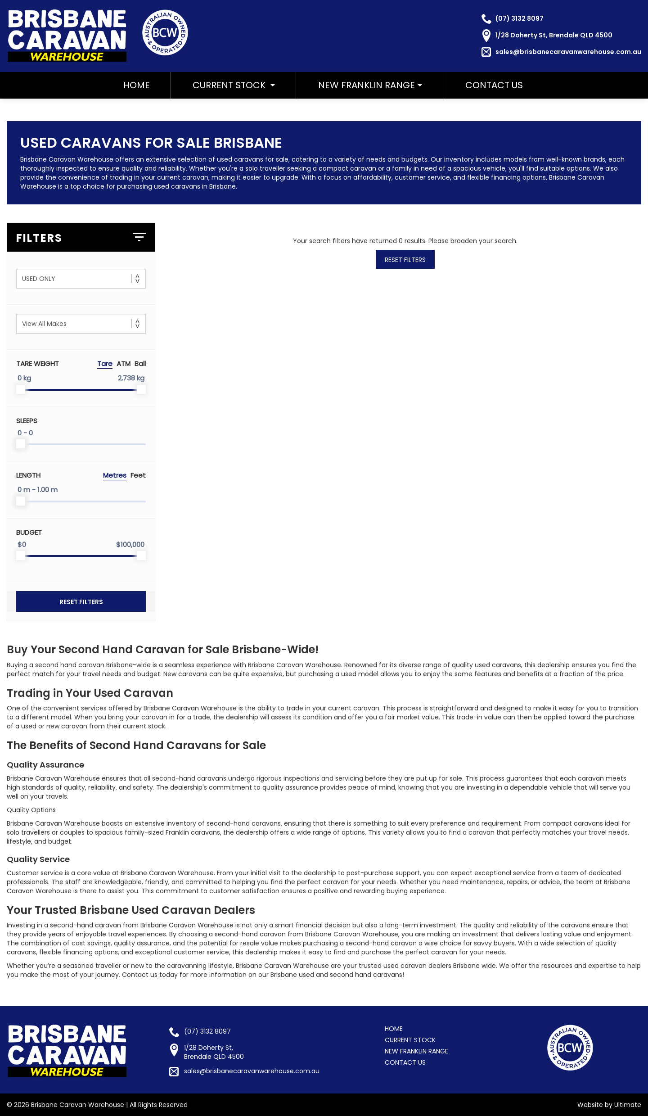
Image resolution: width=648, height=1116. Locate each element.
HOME (136, 85)
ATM (123, 363)
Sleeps (26, 420)
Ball (140, 363)
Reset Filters (81, 601)
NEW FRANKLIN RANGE (366, 85)
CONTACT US (494, 85)
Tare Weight (37, 363)
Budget (29, 532)
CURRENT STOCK (410, 1039)
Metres (114, 475)
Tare (104, 363)
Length (28, 475)
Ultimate (627, 1104)
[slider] (20, 389)
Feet (138, 475)
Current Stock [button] (234, 85)
